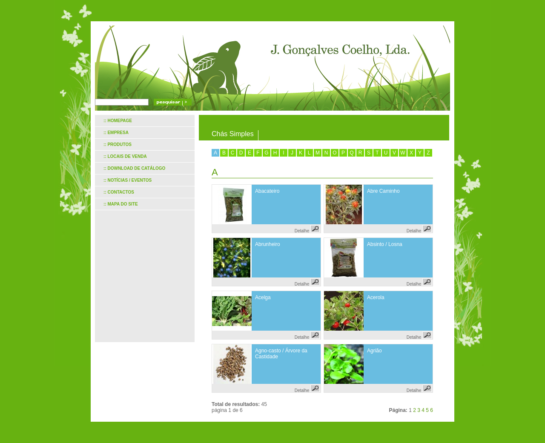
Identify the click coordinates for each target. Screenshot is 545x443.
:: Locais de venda (125, 156)
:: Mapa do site (120, 204)
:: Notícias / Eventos (127, 180)
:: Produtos (117, 144)
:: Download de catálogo (134, 168)
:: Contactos (118, 192)
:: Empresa (116, 132)
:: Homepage (117, 120)
